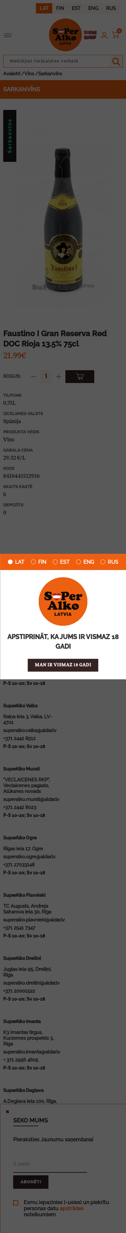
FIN (38, 562)
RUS (109, 562)
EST (61, 562)
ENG (85, 562)
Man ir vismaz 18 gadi (63, 665)
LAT (16, 562)
